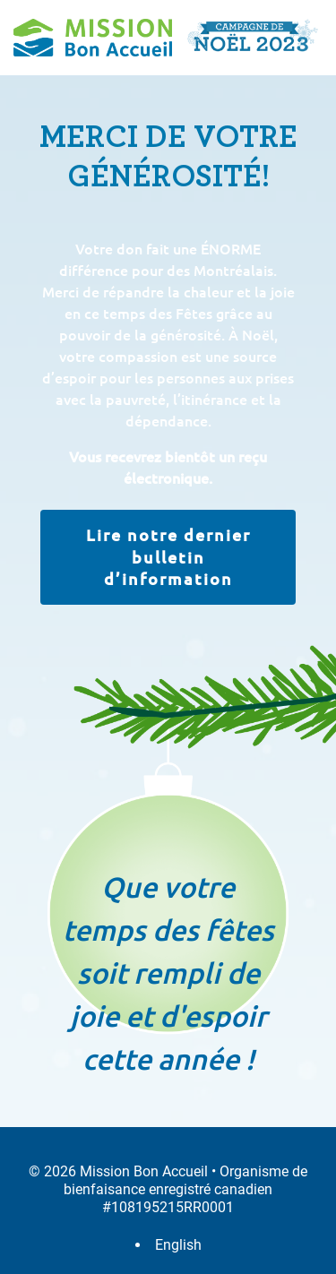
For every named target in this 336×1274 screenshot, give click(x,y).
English (178, 1244)
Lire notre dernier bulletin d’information (168, 557)
